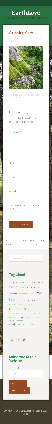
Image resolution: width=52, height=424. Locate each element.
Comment (14, 132)
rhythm (11, 293)
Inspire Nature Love (32, 92)
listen (11, 282)
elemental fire (32, 321)
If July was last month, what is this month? (24, 207)
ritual (16, 293)
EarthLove (26, 12)
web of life (35, 309)
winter (31, 293)
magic (26, 321)
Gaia (21, 305)
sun (27, 294)
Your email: (14, 368)
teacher (22, 282)
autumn (40, 282)
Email (12, 176)
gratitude (32, 287)
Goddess (35, 305)
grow (37, 95)
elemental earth (21, 317)
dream (24, 324)
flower (25, 305)
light (35, 282)
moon (13, 317)
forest (22, 313)
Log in (26, 414)
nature (15, 299)
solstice (28, 309)
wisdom (13, 324)
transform (22, 293)
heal (38, 287)
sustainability (18, 321)
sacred (14, 286)
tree (18, 98)
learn (22, 288)
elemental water (14, 313)
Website (13, 191)
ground (29, 95)
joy (10, 317)
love (38, 293)
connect (28, 282)
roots (12, 98)
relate (37, 317)
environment (30, 317)
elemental (34, 300)
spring (11, 321)
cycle (30, 304)
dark (26, 287)
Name (12, 162)
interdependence (33, 324)
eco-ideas (14, 304)
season (16, 282)
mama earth (17, 309)
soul (19, 324)
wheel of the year (33, 313)
